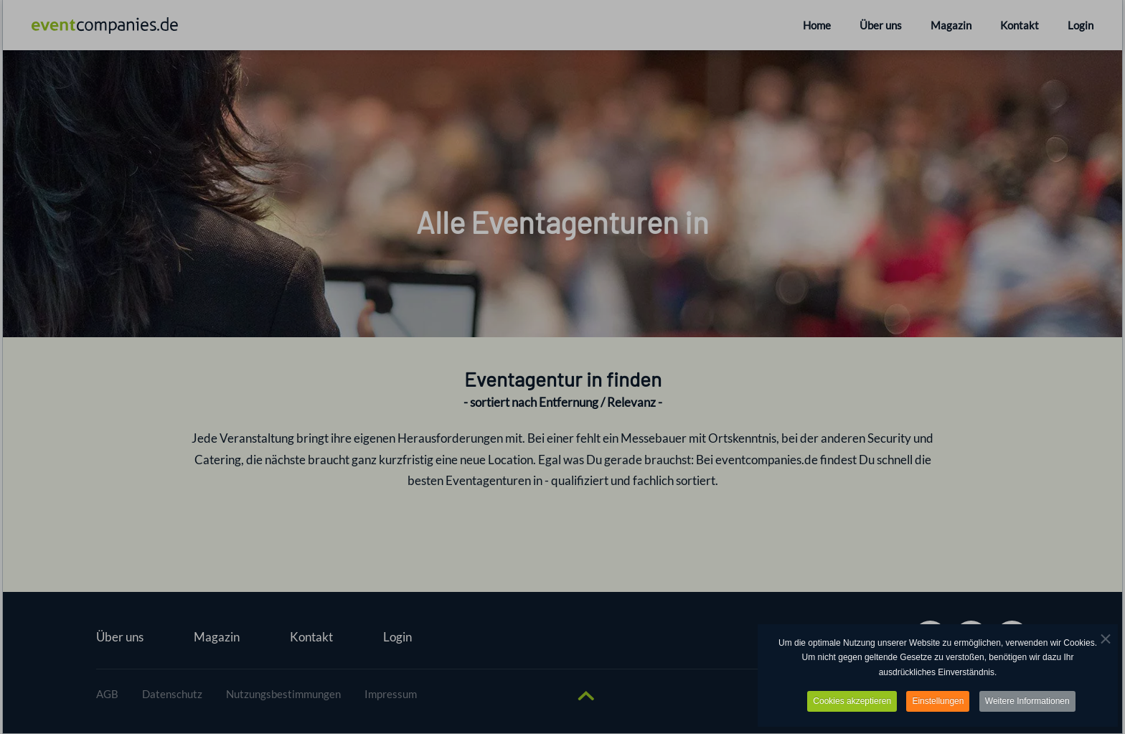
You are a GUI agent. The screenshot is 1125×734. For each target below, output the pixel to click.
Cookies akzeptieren (852, 701)
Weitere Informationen (1027, 701)
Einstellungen (938, 701)
